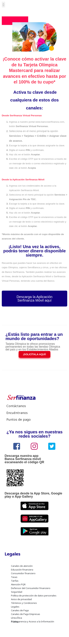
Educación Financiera (22, 569)
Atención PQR (18, 584)
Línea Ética (16, 617)
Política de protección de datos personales (33, 595)
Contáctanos (16, 406)
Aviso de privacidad (21, 599)
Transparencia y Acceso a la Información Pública (32, 621)
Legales (15, 606)
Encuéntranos (17, 413)
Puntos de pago (18, 419)
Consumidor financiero (23, 573)
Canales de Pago (20, 610)
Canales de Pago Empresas (25, 614)
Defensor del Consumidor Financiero (30, 588)
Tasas (14, 577)
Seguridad (16, 591)
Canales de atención (22, 565)
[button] (3, 4)
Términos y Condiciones (24, 603)
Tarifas (14, 580)
